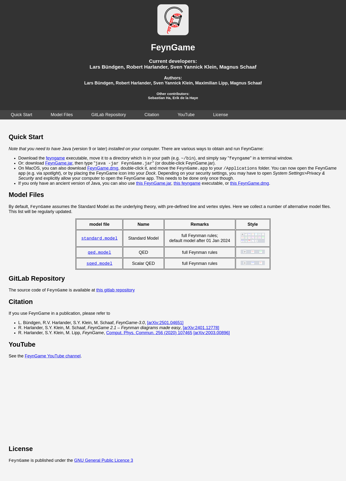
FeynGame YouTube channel (53, 360)
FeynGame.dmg (102, 170)
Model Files (62, 114)
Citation (151, 114)
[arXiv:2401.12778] (201, 332)
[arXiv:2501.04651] (165, 327)
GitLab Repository (108, 114)
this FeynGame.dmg (249, 185)
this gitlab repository (115, 294)
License (220, 114)
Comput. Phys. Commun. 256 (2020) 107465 (149, 337)
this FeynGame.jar (153, 185)
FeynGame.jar (58, 164)
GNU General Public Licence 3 (103, 465)
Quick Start (21, 114)
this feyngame (186, 185)
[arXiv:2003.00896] (211, 337)
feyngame (55, 158)
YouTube (186, 114)
